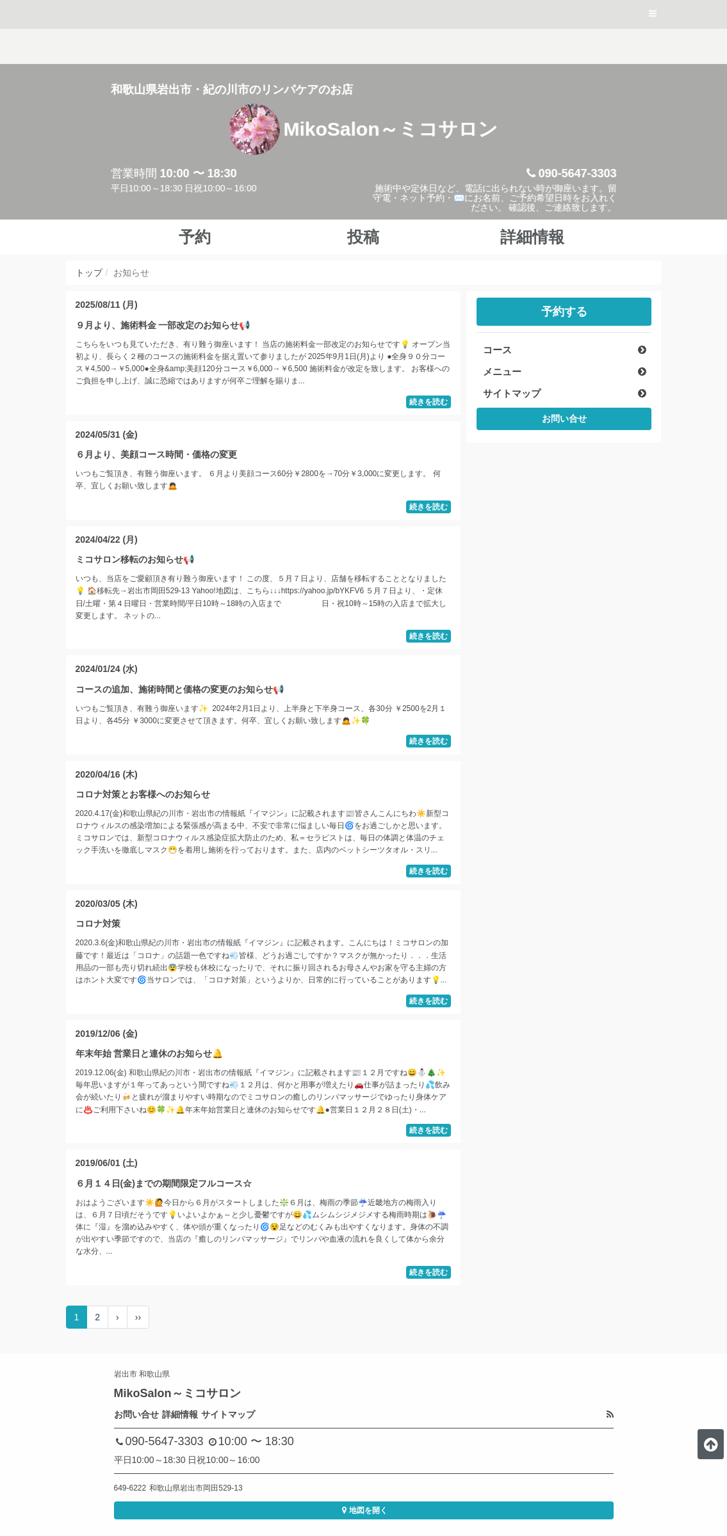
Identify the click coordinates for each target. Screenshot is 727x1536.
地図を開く (363, 1510)
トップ (89, 273)
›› (138, 1317)
